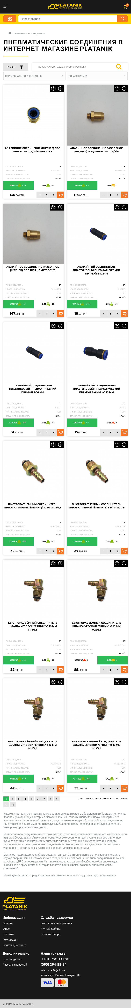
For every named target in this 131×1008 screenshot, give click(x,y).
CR (60, 166)
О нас (6, 928)
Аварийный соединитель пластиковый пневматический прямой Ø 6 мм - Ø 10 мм (96, 389)
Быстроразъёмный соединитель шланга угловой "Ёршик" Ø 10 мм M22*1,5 (96, 626)
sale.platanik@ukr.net (53, 970)
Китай (58, 179)
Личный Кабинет (51, 928)
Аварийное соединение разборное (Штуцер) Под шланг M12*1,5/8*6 (96, 150)
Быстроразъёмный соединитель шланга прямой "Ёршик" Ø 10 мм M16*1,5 (32, 506)
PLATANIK (27, 1003)
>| (13, 805)
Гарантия (8, 934)
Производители (12, 959)
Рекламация (10, 939)
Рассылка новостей (15, 964)
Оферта (8, 923)
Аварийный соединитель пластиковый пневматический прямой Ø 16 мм (32, 389)
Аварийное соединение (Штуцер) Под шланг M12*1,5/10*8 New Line (33, 150)
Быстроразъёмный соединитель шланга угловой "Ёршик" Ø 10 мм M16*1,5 (32, 626)
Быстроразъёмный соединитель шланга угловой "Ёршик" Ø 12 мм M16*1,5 (32, 745)
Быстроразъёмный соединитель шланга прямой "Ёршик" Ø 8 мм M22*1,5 (96, 506)
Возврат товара (50, 934)
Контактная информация (56, 923)
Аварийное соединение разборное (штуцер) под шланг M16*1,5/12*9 (32, 268)
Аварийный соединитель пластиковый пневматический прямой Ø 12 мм (96, 270)
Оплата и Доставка (14, 945)
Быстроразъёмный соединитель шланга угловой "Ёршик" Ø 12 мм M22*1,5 (96, 745)
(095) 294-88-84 (54, 964)
